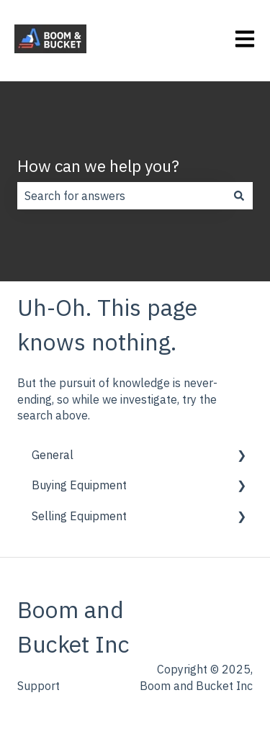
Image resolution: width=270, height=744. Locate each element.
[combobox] (121, 195)
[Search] (239, 195)
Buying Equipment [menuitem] (79, 485)
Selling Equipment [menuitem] (79, 516)
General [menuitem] (52, 455)
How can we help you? (98, 165)
